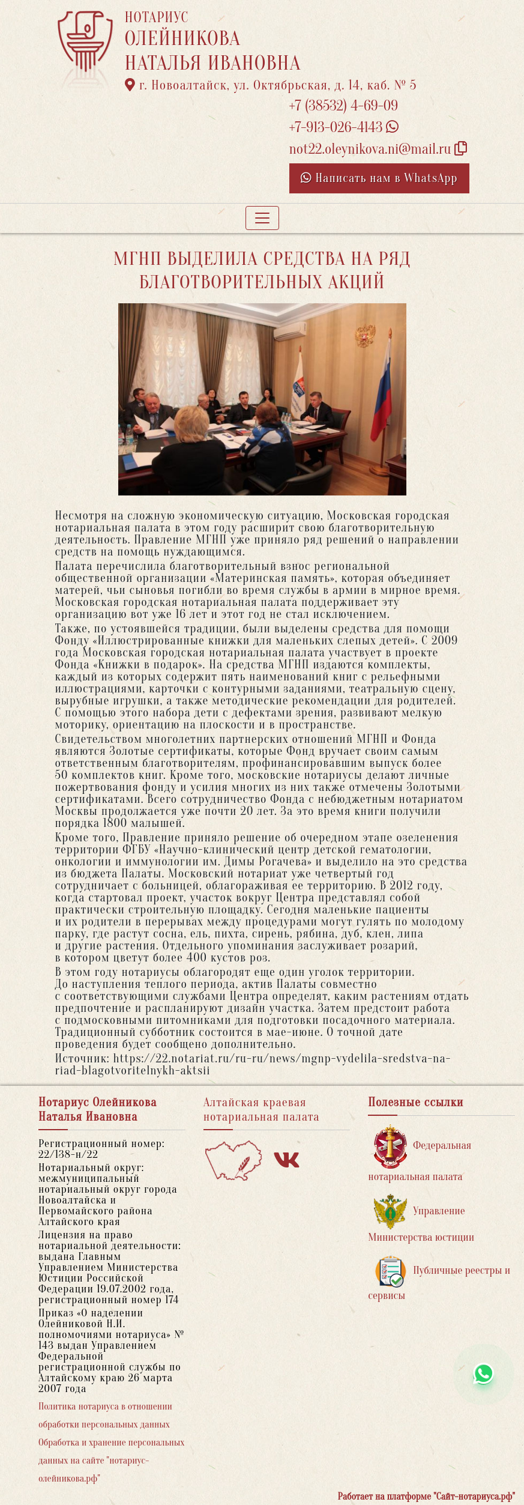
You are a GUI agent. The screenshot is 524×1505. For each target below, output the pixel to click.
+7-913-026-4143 (344, 128)
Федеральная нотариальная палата (419, 1153)
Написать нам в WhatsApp (379, 178)
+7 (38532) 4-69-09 (344, 106)
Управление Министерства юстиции (421, 1219)
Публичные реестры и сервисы (439, 1278)
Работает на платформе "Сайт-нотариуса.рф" (426, 1496)
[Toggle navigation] (262, 218)
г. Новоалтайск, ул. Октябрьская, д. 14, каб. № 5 (271, 85)
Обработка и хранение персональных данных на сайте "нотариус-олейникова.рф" (111, 1460)
